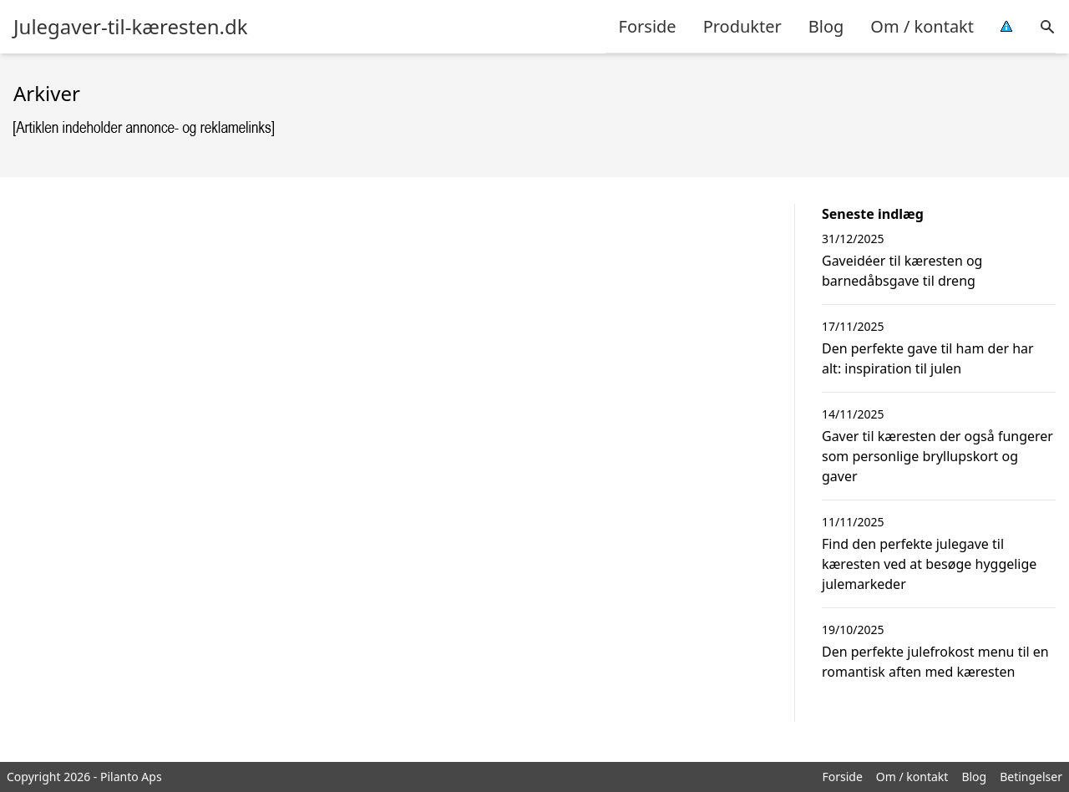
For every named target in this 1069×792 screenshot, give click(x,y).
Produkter (742, 26)
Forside (647, 26)
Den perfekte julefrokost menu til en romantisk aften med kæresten (935, 661)
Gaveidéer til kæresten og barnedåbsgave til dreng (902, 270)
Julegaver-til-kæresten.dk (130, 26)
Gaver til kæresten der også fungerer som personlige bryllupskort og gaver (937, 456)
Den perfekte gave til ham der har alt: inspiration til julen (928, 358)
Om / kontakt (922, 26)
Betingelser (1031, 776)
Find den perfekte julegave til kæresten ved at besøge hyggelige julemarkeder (929, 564)
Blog (826, 26)
